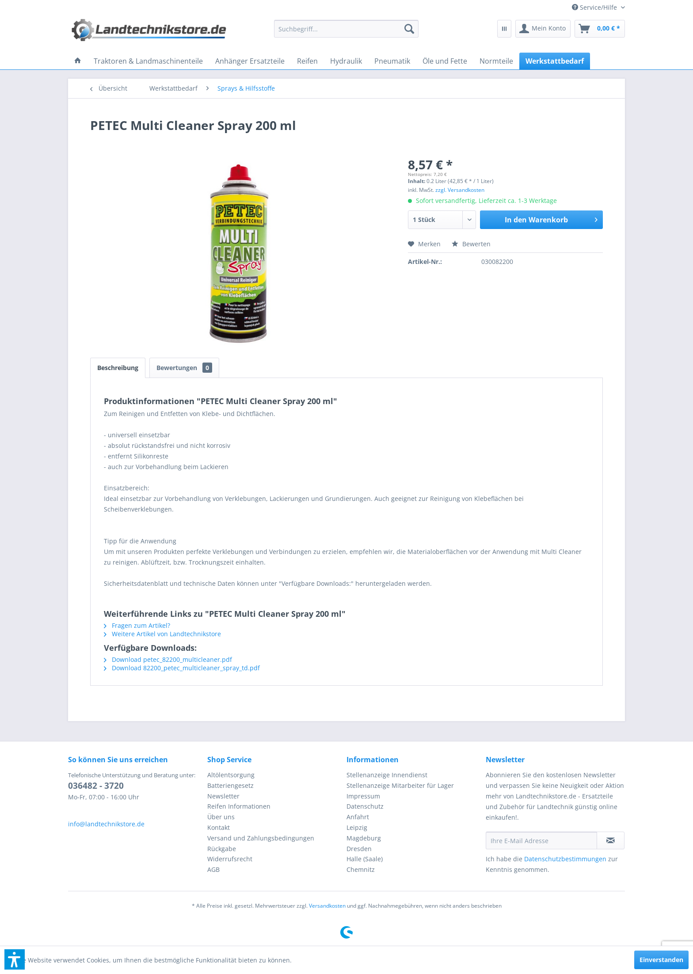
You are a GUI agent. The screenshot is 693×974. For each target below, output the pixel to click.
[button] (14, 959)
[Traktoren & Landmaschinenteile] (148, 61)
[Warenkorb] (600, 29)
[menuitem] (595, 7)
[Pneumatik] (392, 61)
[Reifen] (307, 61)
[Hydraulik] (346, 61)
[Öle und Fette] (444, 61)
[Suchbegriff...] (346, 29)
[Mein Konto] (543, 29)
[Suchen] (409, 29)
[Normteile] (496, 61)
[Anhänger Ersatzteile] (250, 61)
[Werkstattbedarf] (554, 61)
